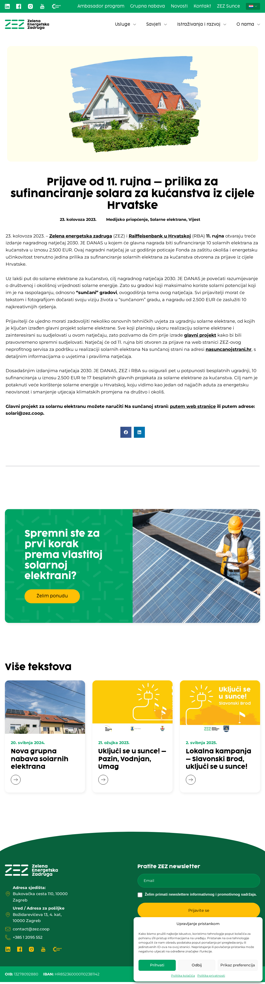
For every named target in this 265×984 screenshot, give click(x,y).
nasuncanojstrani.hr (229, 349)
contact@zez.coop (31, 931)
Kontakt (202, 6)
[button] (125, 432)
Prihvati (157, 965)
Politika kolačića (183, 975)
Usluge (125, 24)
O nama (248, 24)
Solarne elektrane (168, 219)
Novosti (179, 6)
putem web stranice (193, 406)
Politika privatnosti (211, 975)
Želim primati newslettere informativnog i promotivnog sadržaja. (201, 896)
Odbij (197, 965)
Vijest (194, 219)
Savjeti (156, 24)
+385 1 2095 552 (27, 939)
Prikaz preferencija (237, 965)
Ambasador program (100, 6)
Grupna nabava (147, 6)
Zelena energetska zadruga (80, 236)
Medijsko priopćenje (127, 219)
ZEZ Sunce (228, 6)
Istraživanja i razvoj (201, 24)
